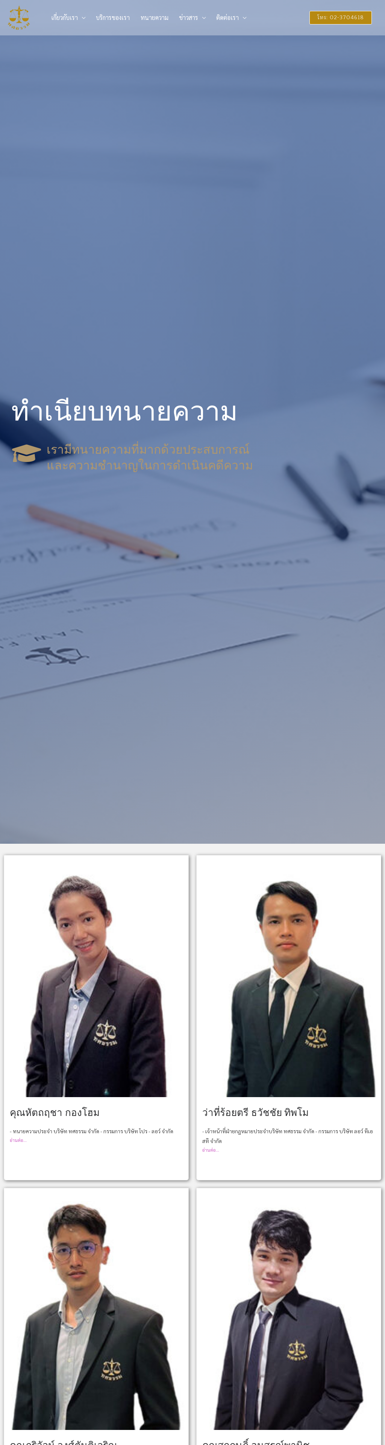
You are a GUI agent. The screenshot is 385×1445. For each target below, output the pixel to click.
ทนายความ (147, 17)
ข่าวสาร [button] (177, 17)
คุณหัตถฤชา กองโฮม (55, 1112)
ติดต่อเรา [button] (213, 17)
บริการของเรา (108, 17)
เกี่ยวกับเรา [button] (63, 17)
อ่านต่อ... (18, 1140)
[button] (337, 17)
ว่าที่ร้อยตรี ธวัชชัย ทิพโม (255, 1112)
